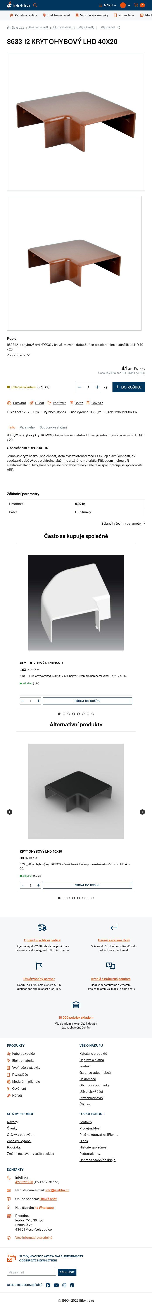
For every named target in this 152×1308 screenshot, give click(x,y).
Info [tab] (12, 427)
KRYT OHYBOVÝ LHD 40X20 (41, 851)
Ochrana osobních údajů (97, 1160)
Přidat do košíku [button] (87, 701)
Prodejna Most (89, 1128)
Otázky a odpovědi (20, 1134)
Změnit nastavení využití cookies (30, 1153)
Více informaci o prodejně (33, 1237)
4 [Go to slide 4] (73, 714)
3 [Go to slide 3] (68, 714)
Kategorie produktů (93, 1053)
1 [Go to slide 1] (59, 714)
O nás (83, 1141)
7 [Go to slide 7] (88, 714)
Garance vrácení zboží (95, 1072)
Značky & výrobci (19, 1141)
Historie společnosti (93, 1147)
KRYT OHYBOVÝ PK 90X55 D (41, 663)
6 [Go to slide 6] (83, 714)
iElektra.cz (17, 27)
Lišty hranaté (107, 27)
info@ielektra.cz (57, 1190)
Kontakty (85, 1122)
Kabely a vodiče (23, 1053)
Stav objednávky (91, 1098)
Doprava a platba (91, 1060)
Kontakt (85, 1066)
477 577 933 (24, 1182)
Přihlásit (67, 1272)
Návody (12, 1122)
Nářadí (17, 1095)
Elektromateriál (38, 27)
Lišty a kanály (86, 27)
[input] (30, 701)
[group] (76, 625)
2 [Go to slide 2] (64, 714)
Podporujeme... (90, 1153)
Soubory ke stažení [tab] (53, 427)
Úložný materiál (62, 27)
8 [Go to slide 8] (93, 714)
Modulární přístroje (26, 1081)
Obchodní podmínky (94, 1085)
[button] (108, 5)
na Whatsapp (44, 1207)
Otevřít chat (48, 1198)
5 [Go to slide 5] (78, 714)
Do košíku (129, 387)
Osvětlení (19, 1088)
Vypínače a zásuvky (26, 1067)
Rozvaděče (20, 1074)
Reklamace (87, 1079)
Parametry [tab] (27, 427)
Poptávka (14, 1147)
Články (84, 1104)
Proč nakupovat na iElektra (98, 1134)
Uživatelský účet (91, 1091)
